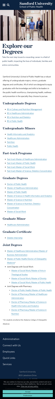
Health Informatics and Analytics (21, 134)
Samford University (27, 371)
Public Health (12, 146)
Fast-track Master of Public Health (21, 163)
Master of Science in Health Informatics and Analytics (29, 195)
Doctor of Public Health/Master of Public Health (31, 290)
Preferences (27, 395)
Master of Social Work (16, 211)
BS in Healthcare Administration (20, 113)
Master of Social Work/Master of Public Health (31, 282)
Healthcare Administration (18, 138)
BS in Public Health (15, 121)
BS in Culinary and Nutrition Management (24, 109)
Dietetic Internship (15, 237)
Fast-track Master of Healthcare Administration (27, 159)
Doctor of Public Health (17, 184)
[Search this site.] (8, 5)
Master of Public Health (17, 192)
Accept (27, 392)
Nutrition (11, 142)
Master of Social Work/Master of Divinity (28, 278)
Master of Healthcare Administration (22, 188)
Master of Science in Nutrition (19, 199)
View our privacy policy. (29, 386)
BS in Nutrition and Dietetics (19, 117)
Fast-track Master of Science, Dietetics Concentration (29, 171)
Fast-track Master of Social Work (21, 167)
